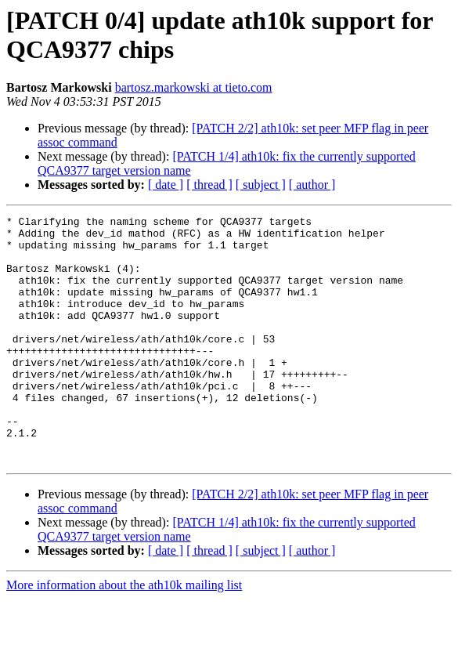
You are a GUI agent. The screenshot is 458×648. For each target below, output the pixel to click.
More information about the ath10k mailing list (124, 634)
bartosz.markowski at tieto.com (193, 87)
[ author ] (312, 184)
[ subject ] (261, 184)
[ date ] (165, 184)
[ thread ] (209, 184)
